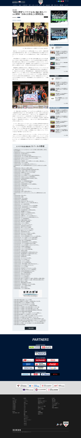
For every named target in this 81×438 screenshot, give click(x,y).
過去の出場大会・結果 (16, 412)
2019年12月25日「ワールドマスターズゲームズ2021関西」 (26, 205)
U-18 (24, 406)
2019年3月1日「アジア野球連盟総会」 (22, 218)
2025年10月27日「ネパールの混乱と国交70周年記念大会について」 (28, 156)
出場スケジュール (40, 403)
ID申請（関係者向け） (55, 407)
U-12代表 (14, 407)
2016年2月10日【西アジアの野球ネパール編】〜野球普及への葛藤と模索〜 (29, 278)
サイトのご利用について (55, 403)
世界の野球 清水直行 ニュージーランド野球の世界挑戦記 (25, 305)
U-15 (24, 407)
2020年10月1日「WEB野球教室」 (21, 199)
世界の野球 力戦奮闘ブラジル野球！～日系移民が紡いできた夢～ (27, 301)
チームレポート (26, 417)
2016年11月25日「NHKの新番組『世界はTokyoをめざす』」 (26, 263)
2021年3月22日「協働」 (19, 196)
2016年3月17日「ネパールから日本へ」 (22, 275)
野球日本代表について (41, 402)
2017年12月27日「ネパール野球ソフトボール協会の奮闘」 (26, 237)
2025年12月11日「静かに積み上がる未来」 (23, 155)
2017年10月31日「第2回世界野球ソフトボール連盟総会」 (26, 241)
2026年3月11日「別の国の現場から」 (21, 153)
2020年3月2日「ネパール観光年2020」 (22, 204)
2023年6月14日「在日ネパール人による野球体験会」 (25, 176)
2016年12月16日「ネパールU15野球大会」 (23, 262)
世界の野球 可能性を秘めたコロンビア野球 (23, 299)
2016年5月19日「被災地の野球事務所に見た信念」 (24, 271)
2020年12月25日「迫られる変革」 (21, 198)
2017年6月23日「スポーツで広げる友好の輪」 (23, 249)
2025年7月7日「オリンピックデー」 (21, 159)
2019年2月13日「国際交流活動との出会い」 (23, 220)
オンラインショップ (55, 402)
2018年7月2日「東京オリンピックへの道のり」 (23, 230)
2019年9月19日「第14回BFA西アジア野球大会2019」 (25, 209)
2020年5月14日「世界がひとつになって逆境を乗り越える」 (26, 202)
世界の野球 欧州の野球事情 (19, 324)
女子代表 (14, 409)
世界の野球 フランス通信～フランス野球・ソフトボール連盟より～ (28, 312)
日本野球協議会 (40, 412)
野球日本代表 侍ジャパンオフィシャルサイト (19, 2)
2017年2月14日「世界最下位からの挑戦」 (22, 255)
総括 (24, 413)
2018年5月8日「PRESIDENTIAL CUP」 (22, 231)
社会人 (25, 402)
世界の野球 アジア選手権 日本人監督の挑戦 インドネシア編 (26, 307)
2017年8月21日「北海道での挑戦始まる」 (22, 246)
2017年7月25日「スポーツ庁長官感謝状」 (22, 247)
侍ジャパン (39, 399)
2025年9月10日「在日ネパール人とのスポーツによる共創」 (26, 158)
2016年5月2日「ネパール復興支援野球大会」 (23, 272)
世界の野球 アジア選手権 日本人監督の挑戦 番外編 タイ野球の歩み (28, 309)
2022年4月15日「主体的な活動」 (21, 185)
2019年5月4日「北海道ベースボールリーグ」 (23, 214)
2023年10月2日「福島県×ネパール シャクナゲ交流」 (25, 172)
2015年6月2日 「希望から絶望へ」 (21, 287)
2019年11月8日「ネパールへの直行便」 (22, 208)
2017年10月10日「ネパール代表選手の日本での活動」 (25, 243)
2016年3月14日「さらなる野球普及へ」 (22, 276)
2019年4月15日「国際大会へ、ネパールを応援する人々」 (26, 215)
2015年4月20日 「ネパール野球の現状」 (22, 288)
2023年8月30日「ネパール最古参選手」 (22, 173)
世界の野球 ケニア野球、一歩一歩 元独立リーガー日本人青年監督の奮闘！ (29, 323)
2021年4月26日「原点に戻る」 (20, 195)
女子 (24, 410)
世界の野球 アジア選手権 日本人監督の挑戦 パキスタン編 (26, 308)
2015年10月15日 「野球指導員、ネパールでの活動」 (25, 284)
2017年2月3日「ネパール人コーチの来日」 (23, 257)
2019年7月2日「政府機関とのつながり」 (22, 211)
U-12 (24, 409)
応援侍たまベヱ (40, 407)
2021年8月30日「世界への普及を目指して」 (23, 191)
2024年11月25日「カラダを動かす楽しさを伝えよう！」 (25, 163)
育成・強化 (53, 399)
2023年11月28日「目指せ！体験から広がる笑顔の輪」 (25, 170)
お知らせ (25, 421)
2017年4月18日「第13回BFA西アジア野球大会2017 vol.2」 (26, 252)
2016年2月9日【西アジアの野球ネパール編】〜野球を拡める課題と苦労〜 (29, 279)
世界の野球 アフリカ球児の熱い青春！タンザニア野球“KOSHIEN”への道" (29, 318)
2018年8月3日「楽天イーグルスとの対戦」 (23, 227)
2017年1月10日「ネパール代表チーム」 (22, 259)
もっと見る (66, 71)
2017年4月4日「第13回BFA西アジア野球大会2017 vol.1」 (26, 253)
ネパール (14, 20)
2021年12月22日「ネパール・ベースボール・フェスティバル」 (27, 188)
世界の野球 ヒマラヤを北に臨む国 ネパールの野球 (24, 304)
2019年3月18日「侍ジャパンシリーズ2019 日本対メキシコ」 (26, 217)
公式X (53, 406)
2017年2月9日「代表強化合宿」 (20, 256)
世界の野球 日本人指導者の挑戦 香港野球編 (23, 311)
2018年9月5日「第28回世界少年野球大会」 (23, 225)
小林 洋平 (19, 20)
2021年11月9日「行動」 (19, 189)
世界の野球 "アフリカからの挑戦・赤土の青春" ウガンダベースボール (28, 315)
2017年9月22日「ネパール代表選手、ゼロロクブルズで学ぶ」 (26, 244)
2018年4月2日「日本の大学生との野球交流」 (23, 234)
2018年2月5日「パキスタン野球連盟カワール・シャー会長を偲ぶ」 (28, 236)
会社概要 (39, 411)
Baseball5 (25, 411)
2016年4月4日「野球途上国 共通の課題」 (22, 273)
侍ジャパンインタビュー (27, 419)
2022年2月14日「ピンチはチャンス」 (21, 186)
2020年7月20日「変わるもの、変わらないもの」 (24, 201)
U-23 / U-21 (14, 402)
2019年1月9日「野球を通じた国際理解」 (22, 221)
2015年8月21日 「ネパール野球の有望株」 (23, 285)
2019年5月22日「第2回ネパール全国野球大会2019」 (25, 212)
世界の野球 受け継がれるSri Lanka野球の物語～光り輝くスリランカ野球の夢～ (30, 320)
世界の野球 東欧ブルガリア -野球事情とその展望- (24, 302)
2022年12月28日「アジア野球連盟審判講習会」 (24, 181)
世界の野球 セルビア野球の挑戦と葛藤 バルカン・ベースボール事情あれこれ (29, 321)
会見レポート (26, 418)
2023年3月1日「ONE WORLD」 (20, 179)
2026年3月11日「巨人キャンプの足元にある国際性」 (25, 152)
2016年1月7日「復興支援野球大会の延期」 (23, 282)
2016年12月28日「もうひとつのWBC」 (22, 260)
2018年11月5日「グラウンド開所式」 (21, 223)
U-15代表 (14, 406)
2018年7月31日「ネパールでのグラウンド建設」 (24, 228)
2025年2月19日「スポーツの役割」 (21, 162)
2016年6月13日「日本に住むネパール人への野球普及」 (25, 269)
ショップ (25, 425)
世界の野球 (31, 328)
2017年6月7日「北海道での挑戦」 (21, 250)
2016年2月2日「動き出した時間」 (21, 281)
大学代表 (14, 403)
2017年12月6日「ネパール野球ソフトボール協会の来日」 (26, 239)
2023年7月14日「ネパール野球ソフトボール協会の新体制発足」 (27, 175)
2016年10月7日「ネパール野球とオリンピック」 (24, 265)
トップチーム (15, 399)
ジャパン (25, 399)
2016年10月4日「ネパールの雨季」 (21, 266)
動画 (24, 414)
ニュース (25, 422)
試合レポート (26, 415)
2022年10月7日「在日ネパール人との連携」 (23, 182)
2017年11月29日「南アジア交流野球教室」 (23, 240)
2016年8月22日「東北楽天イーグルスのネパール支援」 (25, 268)
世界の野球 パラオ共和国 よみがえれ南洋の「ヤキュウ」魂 (26, 317)
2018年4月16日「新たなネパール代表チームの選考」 (25, 233)
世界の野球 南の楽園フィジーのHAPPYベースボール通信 (25, 314)
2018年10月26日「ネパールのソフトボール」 (23, 224)
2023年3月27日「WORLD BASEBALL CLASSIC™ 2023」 (26, 178)
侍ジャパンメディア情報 (41, 406)
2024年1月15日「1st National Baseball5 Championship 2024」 (26, 169)
